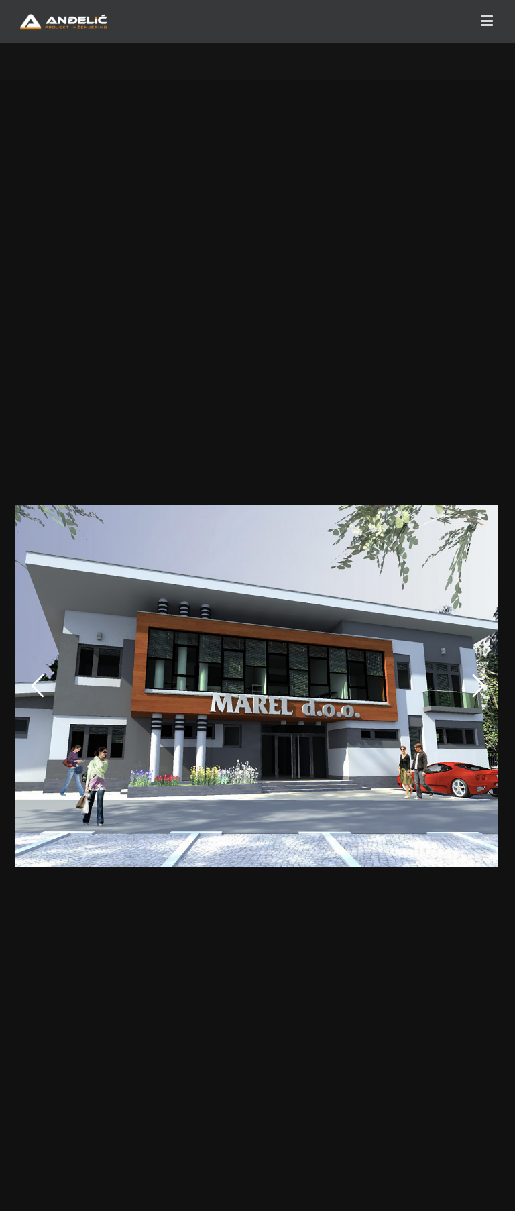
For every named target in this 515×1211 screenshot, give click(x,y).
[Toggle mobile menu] (488, 20)
